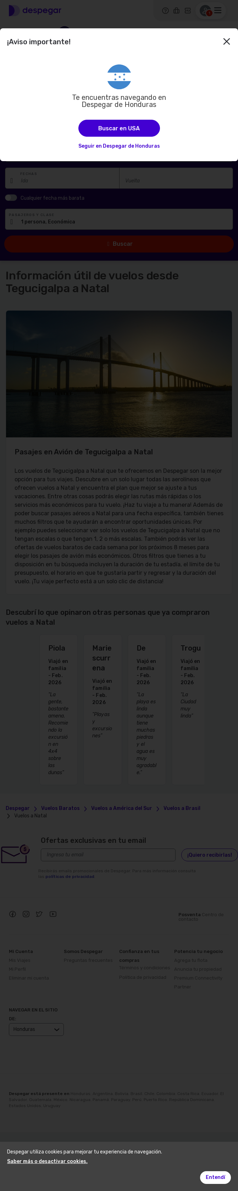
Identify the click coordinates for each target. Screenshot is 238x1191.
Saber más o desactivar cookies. (47, 1161)
